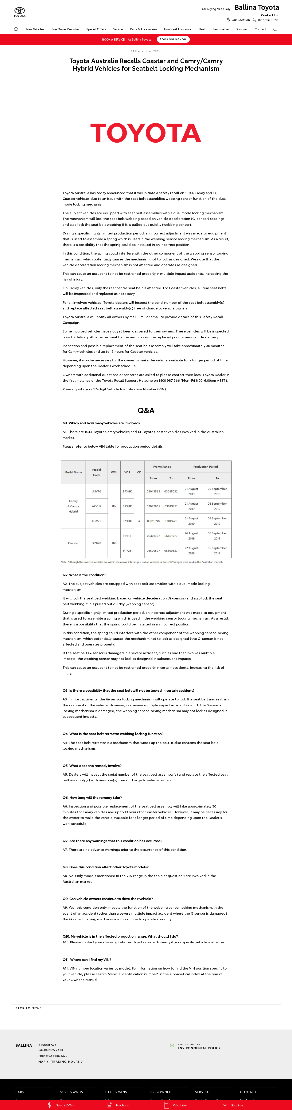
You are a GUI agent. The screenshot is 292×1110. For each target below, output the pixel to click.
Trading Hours (65, 1061)
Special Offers (96, 29)
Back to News (28, 1008)
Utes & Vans (116, 1092)
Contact (260, 29)
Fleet (202, 29)
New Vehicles (35, 29)
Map (42, 1061)
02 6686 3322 (267, 17)
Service (118, 29)
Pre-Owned (161, 1092)
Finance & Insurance (177, 29)
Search (273, 29)
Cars (19, 1092)
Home (15, 28)
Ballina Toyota (240, 8)
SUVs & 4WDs (71, 1092)
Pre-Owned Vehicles (65, 29)
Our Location (241, 20)
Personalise (221, 29)
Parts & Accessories (143, 29)
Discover (241, 29)
